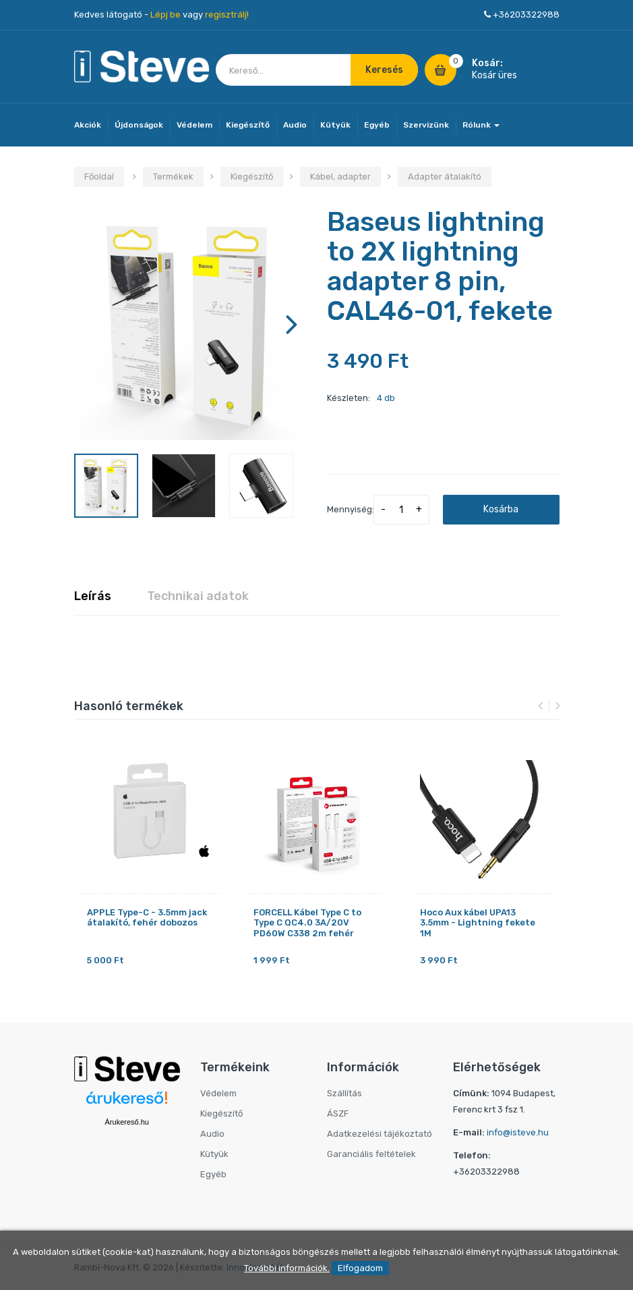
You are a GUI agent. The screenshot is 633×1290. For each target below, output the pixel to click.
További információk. (287, 1268)
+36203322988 (526, 14)
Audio (295, 125)
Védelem (194, 125)
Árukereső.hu (127, 1122)
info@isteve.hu (518, 1132)
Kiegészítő (248, 125)
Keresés (384, 70)
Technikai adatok (198, 596)
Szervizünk (426, 125)
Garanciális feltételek (371, 1154)
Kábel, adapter (340, 176)
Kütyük (335, 125)
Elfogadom (360, 1268)
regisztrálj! (227, 14)
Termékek (173, 176)
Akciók (87, 125)
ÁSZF (338, 1113)
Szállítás (344, 1093)
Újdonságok (139, 125)
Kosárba (500, 509)
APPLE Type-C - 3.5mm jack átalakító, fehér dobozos (147, 917)
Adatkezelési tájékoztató (379, 1134)
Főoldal (99, 176)
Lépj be (165, 14)
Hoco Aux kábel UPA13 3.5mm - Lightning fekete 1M (477, 922)
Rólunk (481, 125)
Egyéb (377, 125)
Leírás (92, 596)
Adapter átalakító (444, 176)
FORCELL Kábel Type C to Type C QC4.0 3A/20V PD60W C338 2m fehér (307, 922)
